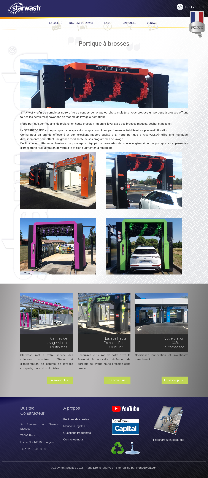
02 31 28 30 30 (194, 7)
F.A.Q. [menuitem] (107, 23)
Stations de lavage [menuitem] (81, 23)
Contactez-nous (73, 439)
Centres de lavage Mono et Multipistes (59, 342)
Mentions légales (74, 426)
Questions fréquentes (77, 432)
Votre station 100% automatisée (174, 342)
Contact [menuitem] (152, 23)
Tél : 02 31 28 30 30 (33, 449)
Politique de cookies (76, 419)
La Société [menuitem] (55, 23)
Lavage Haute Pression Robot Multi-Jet (116, 342)
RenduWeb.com (146, 467)
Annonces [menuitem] (129, 23)
